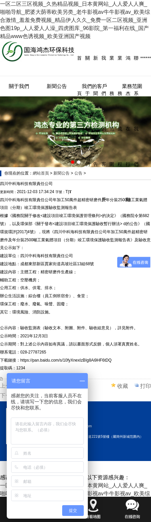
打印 (145, 386)
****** (145, 58)
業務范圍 (111, 111)
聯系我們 (136, 111)
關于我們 (87, 111)
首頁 (79, 76)
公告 (78, 173)
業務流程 (120, 111)
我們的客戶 (103, 129)
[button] (72, 162)
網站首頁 (41, 173)
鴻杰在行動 (128, 129)
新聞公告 (95, 111)
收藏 (122, 386)
